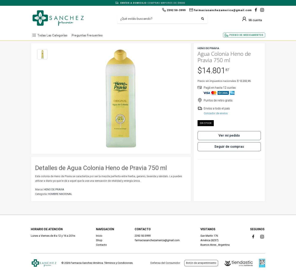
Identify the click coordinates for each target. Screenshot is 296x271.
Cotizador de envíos (216, 113)
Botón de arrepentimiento (201, 262)
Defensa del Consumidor (165, 262)
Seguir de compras (229, 147)
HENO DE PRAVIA (54, 189)
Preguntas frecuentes (87, 35)
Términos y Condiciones (118, 262)
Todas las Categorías (52, 35)
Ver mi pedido (229, 135)
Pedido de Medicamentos (246, 35)
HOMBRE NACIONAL (60, 193)
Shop (99, 240)
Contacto (101, 244)
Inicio (99, 235)
